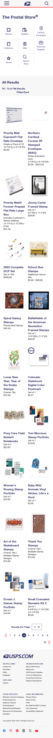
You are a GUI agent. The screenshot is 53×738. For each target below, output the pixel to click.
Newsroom (30, 669)
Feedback (6, 675)
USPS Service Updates (34, 672)
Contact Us (7, 666)
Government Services (34, 678)
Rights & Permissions (34, 681)
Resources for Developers (12, 711)
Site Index (6, 669)
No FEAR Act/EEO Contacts (36, 705)
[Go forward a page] (49, 642)
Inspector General (9, 703)
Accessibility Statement (34, 711)
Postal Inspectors (9, 700)
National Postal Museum (12, 708)
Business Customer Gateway (13, 697)
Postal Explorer (8, 705)
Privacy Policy (31, 697)
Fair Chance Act (31, 708)
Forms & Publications (34, 675)
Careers (5, 683)
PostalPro (6, 714)
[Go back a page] (6, 635)
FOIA (28, 703)
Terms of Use (30, 700)
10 (45, 642)
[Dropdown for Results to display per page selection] (37, 627)
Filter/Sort (22, 92)
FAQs (5, 672)
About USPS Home (33, 666)
